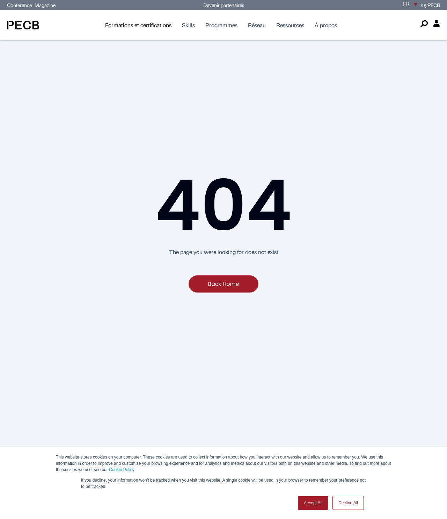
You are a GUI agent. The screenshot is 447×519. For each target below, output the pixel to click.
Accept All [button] (313, 502)
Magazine (45, 5)
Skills (188, 25)
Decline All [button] (348, 502)
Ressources (290, 25)
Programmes (221, 25)
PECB (430, 5)
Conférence (20, 5)
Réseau (257, 25)
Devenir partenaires (223, 5)
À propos (326, 25)
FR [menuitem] (406, 4)
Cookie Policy (121, 469)
